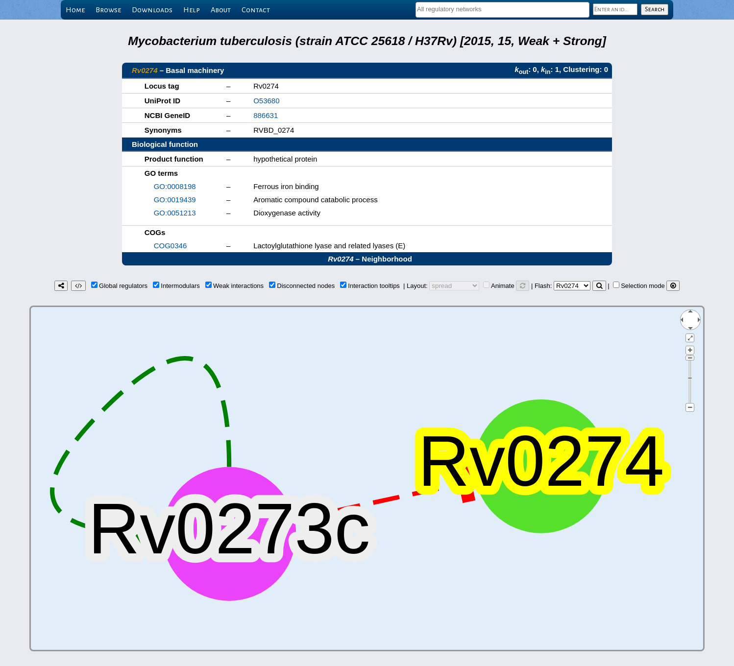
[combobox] (502, 10)
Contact (256, 10)
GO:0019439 (175, 199)
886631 (265, 115)
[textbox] (502, 9)
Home (75, 10)
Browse (108, 10)
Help (191, 10)
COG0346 (170, 245)
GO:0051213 (175, 213)
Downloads (152, 10)
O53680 (266, 100)
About (221, 10)
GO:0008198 (175, 186)
